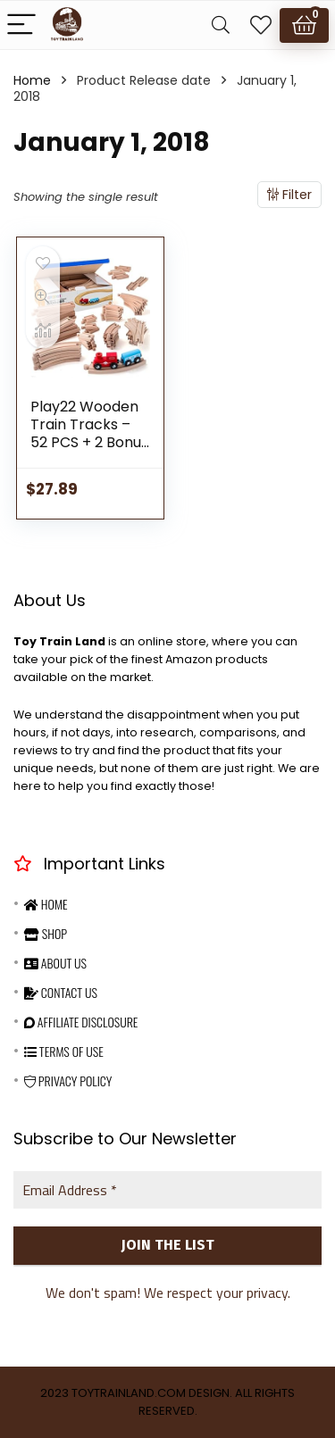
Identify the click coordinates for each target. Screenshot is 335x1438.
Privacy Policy (68, 1080)
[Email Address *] (167, 1190)
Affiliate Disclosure (81, 1021)
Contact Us (60, 992)
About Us (55, 962)
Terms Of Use (64, 1051)
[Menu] (21, 25)
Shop (45, 933)
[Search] (220, 25)
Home (32, 80)
